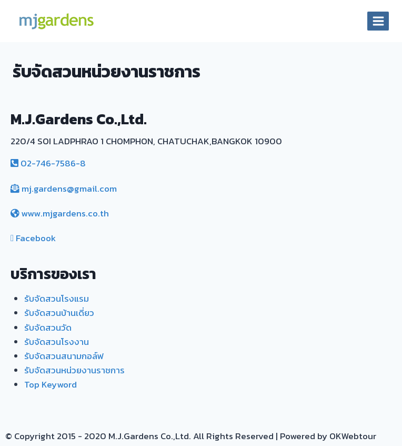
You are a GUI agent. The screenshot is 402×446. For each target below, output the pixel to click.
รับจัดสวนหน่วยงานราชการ (74, 370)
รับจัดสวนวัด (48, 327)
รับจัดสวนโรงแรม (56, 298)
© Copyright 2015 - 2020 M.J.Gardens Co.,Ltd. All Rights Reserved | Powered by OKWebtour (190, 436)
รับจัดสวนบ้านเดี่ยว (59, 313)
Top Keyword (50, 384)
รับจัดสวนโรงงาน (56, 342)
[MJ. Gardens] (56, 21)
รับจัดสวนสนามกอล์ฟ (64, 356)
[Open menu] (378, 21)
